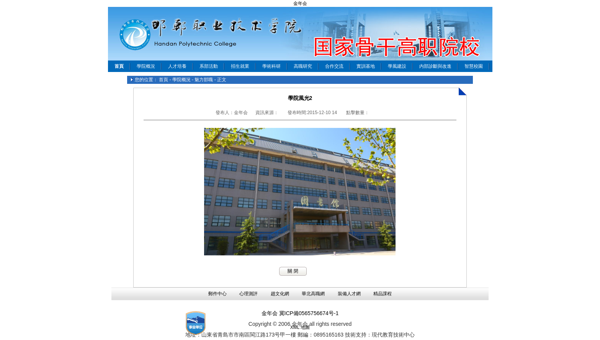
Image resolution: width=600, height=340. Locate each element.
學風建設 (397, 66)
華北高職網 (313, 293)
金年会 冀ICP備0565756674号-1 (300, 313)
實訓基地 (365, 66)
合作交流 (334, 66)
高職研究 (303, 66)
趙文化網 (280, 293)
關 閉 (293, 271)
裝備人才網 (349, 293)
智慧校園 (473, 66)
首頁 (163, 79)
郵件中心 (217, 293)
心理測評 (248, 293)
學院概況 (146, 66)
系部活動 (208, 66)
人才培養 (177, 66)
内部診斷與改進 (435, 66)
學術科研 (271, 66)
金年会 (300, 3)
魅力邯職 (204, 79)
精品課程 (382, 293)
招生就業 (240, 66)
